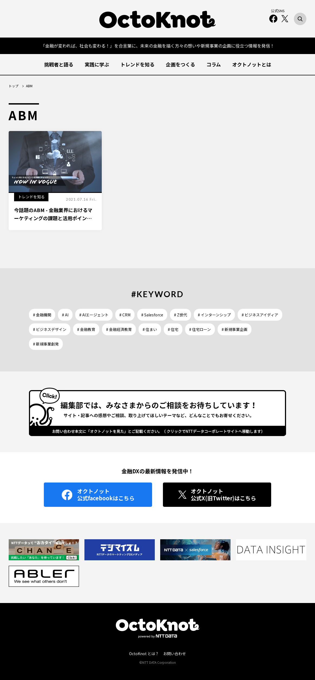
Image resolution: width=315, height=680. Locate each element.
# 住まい (150, 329)
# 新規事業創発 (46, 344)
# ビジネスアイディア (260, 314)
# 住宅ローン (200, 329)
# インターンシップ (214, 314)
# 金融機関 (42, 314)
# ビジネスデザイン (49, 329)
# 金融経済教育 (119, 329)
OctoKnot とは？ (144, 653)
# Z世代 (180, 314)
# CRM (124, 314)
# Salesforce (152, 314)
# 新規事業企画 (234, 329)
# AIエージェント (94, 314)
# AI (65, 314)
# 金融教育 (86, 329)
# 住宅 (173, 329)
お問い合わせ (174, 653)
